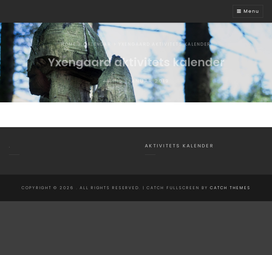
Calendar (97, 44)
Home (68, 44)
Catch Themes (230, 188)
